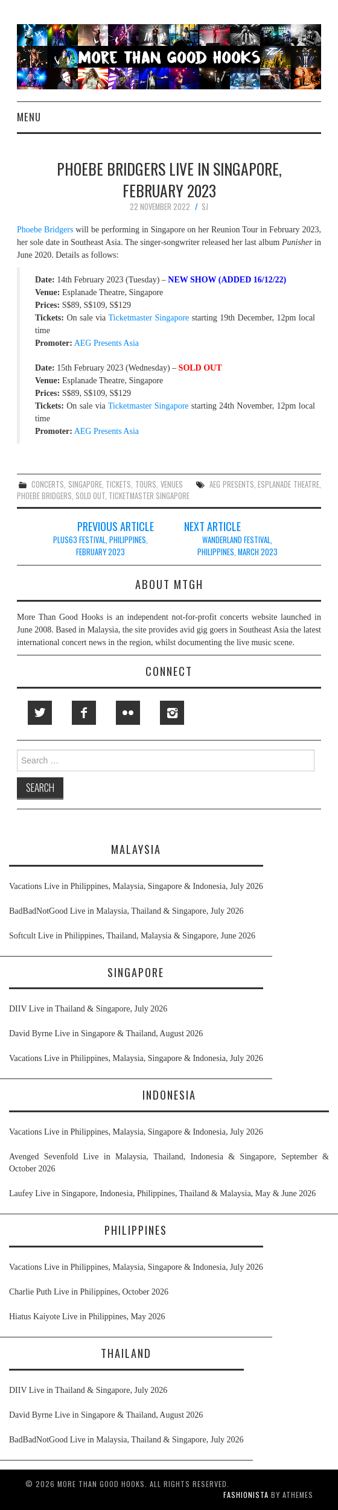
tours (145, 484)
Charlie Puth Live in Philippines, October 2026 (88, 1291)
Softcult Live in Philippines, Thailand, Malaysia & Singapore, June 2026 (132, 935)
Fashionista (246, 1494)
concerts (47, 484)
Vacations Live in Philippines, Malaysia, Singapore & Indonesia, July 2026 (136, 886)
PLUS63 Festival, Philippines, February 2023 (100, 546)
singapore (85, 484)
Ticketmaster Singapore (149, 317)
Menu (29, 116)
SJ (205, 206)
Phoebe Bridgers (45, 229)
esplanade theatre (288, 484)
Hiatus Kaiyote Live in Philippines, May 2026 (87, 1316)
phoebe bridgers (44, 496)
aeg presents (231, 484)
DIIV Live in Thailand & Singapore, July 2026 (88, 1008)
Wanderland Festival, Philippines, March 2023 (237, 546)
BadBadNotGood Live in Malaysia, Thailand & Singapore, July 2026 (126, 911)
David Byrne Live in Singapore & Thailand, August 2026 (106, 1033)
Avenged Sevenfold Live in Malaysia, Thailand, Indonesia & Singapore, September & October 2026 (169, 1162)
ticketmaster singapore (149, 496)
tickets (118, 484)
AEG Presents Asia (105, 343)
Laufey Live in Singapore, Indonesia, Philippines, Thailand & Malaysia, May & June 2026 (162, 1193)
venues (172, 484)
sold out (90, 496)
